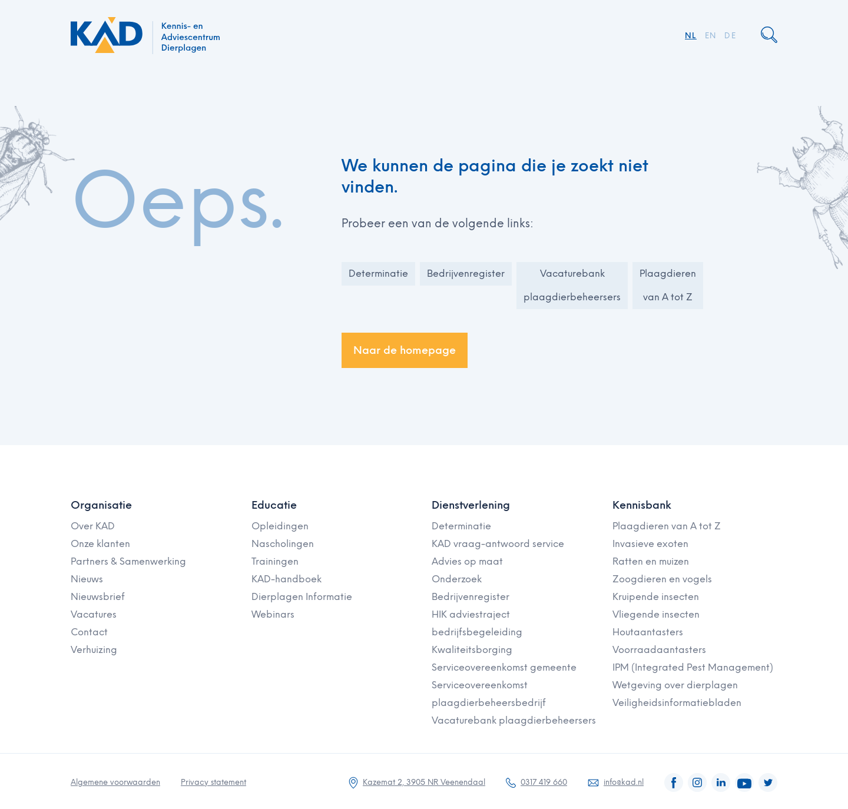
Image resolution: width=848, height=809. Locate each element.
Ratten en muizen (650, 561)
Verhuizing (94, 649)
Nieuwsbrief (98, 596)
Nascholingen (282, 543)
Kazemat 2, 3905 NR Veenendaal (424, 782)
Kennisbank (641, 505)
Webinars (272, 614)
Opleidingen (280, 526)
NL (691, 35)
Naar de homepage (404, 350)
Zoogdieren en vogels (662, 579)
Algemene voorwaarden (115, 782)
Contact (89, 632)
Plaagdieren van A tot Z (668, 285)
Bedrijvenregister (466, 273)
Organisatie (101, 505)
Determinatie (378, 273)
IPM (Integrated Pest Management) (692, 667)
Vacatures (94, 614)
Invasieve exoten (650, 543)
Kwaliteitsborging (472, 649)
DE (730, 35)
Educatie (274, 505)
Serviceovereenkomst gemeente (504, 667)
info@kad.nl (624, 782)
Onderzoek (457, 579)
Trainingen (275, 561)
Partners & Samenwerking (128, 561)
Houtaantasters (647, 632)
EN (711, 35)
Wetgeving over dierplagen (675, 685)
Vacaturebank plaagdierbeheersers (572, 285)
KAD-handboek (286, 579)
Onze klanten (100, 543)
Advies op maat (467, 561)
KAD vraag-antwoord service (498, 543)
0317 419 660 (544, 782)
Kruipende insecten (655, 596)
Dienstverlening (471, 505)
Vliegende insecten (656, 614)
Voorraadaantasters (659, 649)
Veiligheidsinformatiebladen (676, 702)
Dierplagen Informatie (301, 596)
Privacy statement (213, 782)
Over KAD (93, 526)
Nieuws (87, 579)
